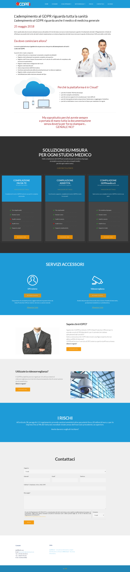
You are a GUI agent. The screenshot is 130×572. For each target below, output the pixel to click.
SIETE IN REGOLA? (79, 4)
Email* (53, 478)
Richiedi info (74, 352)
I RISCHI (91, 4)
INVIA (29, 526)
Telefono (82, 478)
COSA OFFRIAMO (65, 4)
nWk (66, 568)
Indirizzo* (34, 486)
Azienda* (26, 478)
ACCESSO (110, 4)
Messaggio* (27, 494)
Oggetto (26, 469)
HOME (46, 4)
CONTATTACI (100, 4)
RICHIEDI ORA (21, 240)
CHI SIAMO (55, 4)
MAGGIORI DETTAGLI (21, 189)
